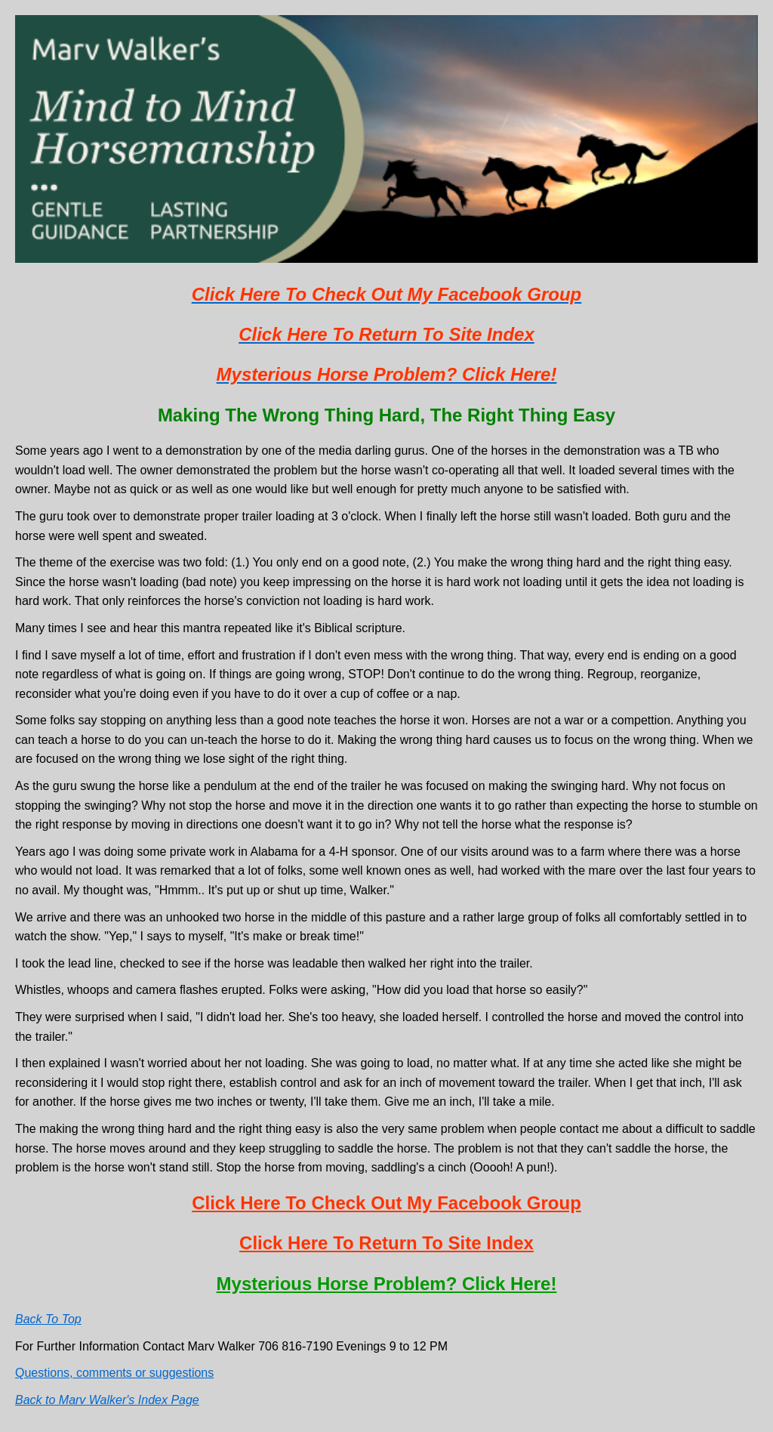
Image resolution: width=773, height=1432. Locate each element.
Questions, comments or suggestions (114, 1372)
